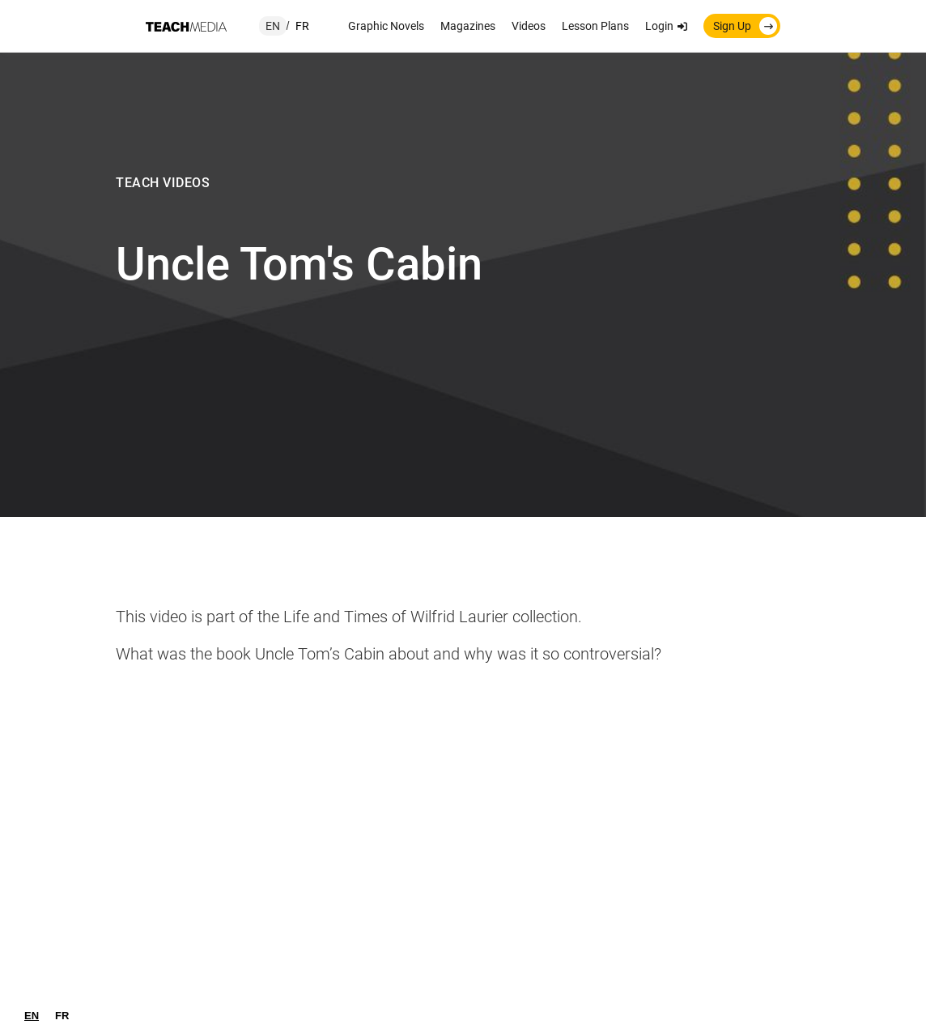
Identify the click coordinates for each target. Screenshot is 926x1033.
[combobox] (31, 1015)
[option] (62, 1015)
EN (31, 1016)
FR (62, 1016)
